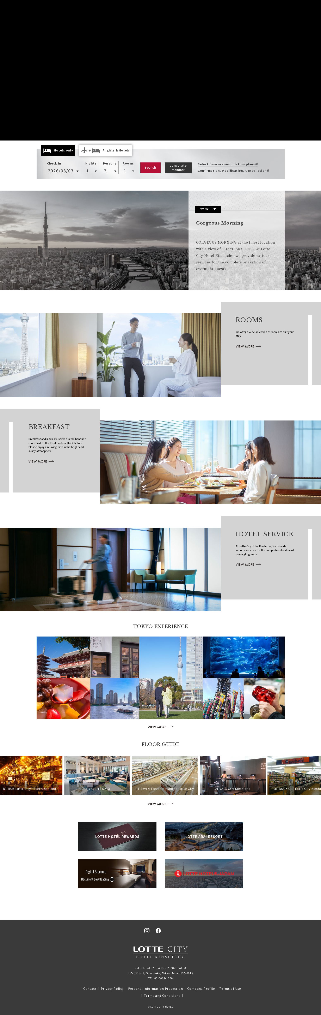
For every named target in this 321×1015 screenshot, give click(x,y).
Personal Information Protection (155, 988)
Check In (54, 163)
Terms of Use (230, 988)
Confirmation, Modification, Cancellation (232, 170)
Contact (90, 988)
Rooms (128, 163)
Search (150, 167)
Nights (91, 163)
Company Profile (201, 988)
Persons (110, 163)
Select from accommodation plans (226, 164)
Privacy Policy (112, 988)
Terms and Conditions (162, 995)
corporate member (178, 167)
